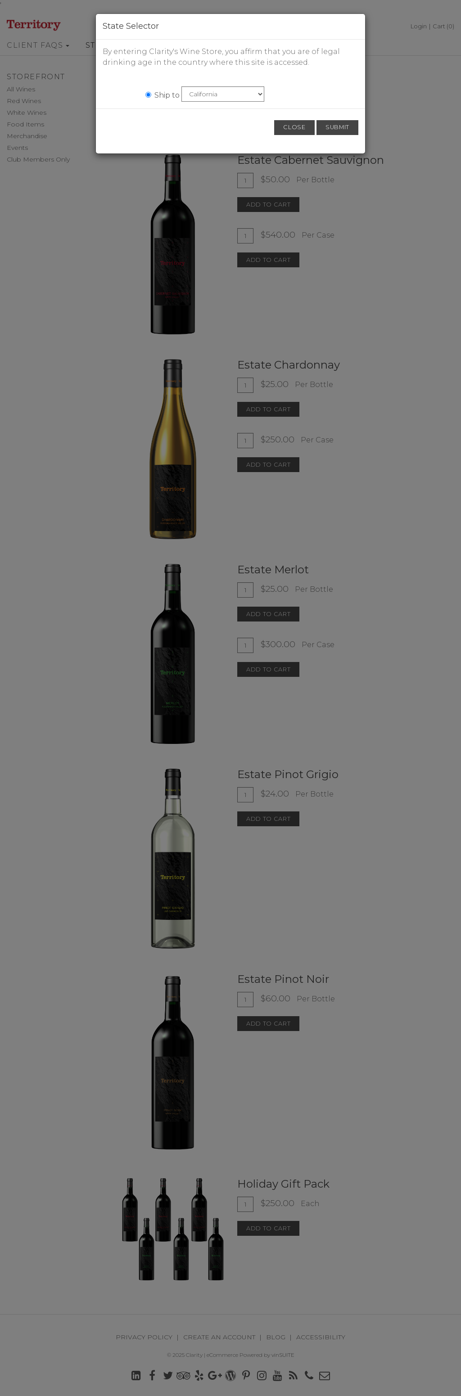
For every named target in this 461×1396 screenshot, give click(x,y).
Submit (337, 127)
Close (294, 127)
